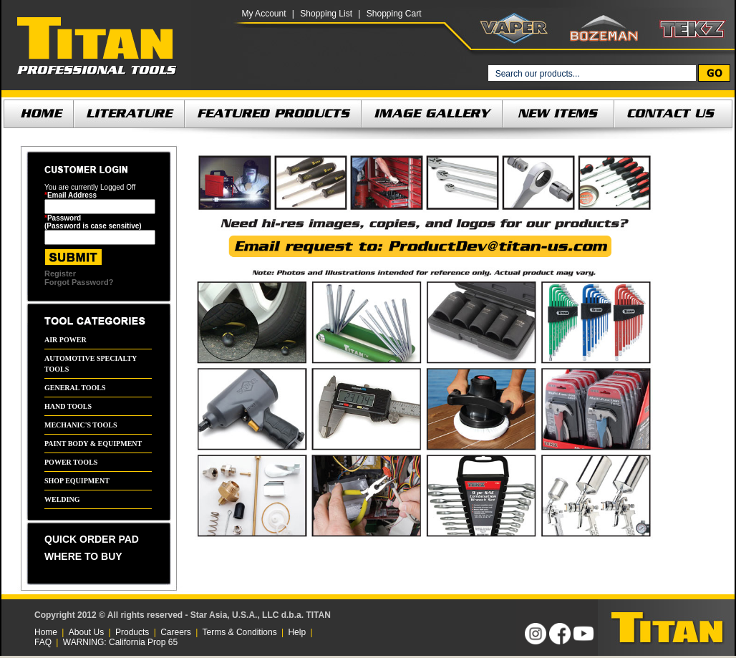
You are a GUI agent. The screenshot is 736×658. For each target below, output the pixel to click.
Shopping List (326, 14)
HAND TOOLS (68, 406)
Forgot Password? (79, 282)
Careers (175, 632)
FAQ (43, 642)
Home (45, 632)
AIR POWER (65, 340)
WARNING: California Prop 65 (120, 642)
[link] (426, 627)
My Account (263, 14)
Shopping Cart (394, 14)
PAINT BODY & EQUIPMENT (93, 443)
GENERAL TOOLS (75, 388)
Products (132, 632)
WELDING (61, 499)
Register (60, 273)
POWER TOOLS (70, 462)
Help (297, 632)
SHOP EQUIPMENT (77, 481)
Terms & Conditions (240, 632)
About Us (86, 632)
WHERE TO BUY (83, 556)
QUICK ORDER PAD (91, 539)
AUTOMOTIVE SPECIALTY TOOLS (90, 363)
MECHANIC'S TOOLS (80, 425)
